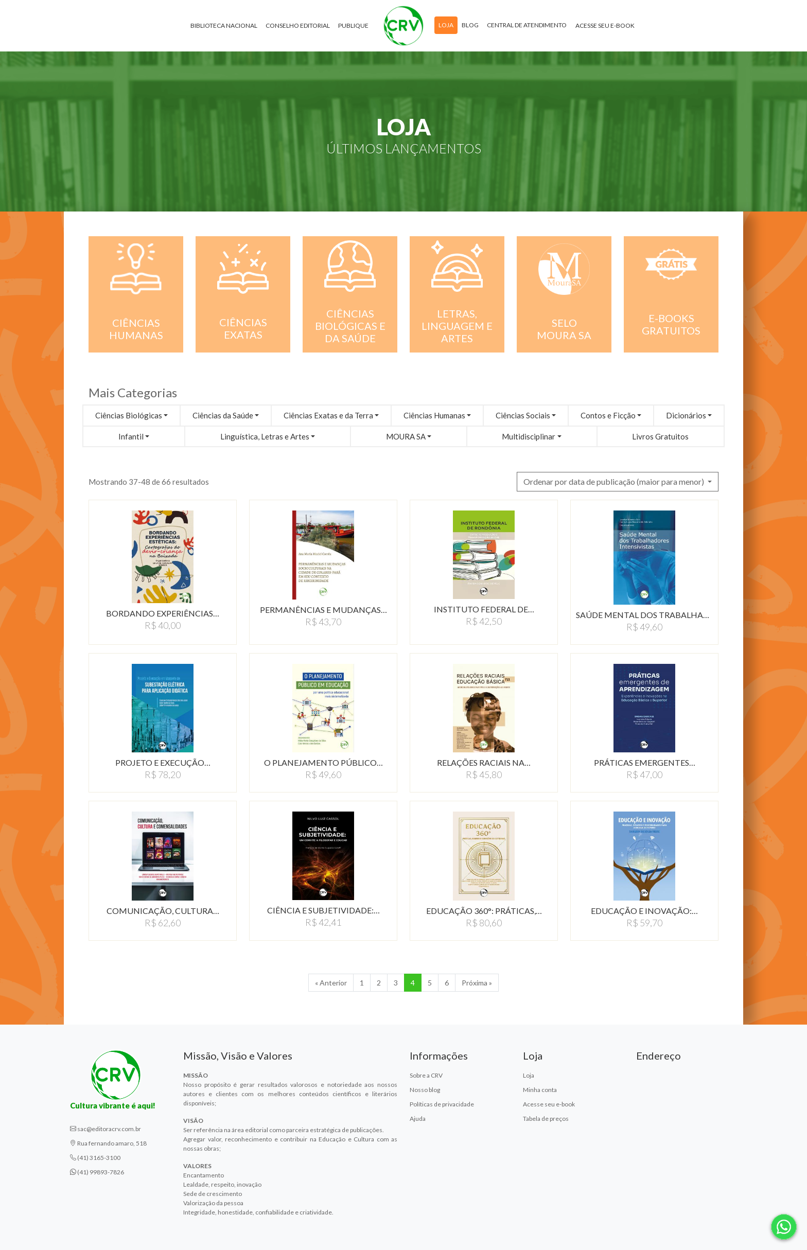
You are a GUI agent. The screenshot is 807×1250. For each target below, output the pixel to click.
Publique (353, 25)
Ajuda (418, 1118)
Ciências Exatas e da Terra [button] (328, 415)
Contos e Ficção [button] (608, 415)
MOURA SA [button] (406, 436)
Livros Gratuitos (660, 436)
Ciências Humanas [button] (434, 415)
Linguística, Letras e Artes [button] (264, 436)
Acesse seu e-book (605, 25)
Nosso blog (425, 1090)
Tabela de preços (546, 1118)
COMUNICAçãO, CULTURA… (163, 911)
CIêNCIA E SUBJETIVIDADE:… (323, 910)
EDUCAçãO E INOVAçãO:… (644, 911)
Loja (445, 25)
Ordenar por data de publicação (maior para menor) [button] (614, 481)
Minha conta (540, 1090)
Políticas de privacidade (442, 1104)
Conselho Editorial (298, 25)
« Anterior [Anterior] (331, 982)
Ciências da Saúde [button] (222, 415)
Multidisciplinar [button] (528, 436)
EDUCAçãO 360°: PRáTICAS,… (484, 911)
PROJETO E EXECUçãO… (162, 762)
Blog (470, 25)
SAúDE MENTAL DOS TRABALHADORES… (644, 615)
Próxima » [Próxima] (477, 982)
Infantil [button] (131, 436)
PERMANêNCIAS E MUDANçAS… (323, 609)
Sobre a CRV (426, 1075)
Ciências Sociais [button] (523, 415)
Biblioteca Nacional (223, 25)
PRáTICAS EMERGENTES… (644, 762)
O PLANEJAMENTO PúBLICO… (323, 762)
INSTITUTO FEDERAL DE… (484, 609)
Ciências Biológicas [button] (128, 415)
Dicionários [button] (686, 415)
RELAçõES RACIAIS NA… (484, 762)
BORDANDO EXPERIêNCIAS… (162, 613)
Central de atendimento (527, 25)
